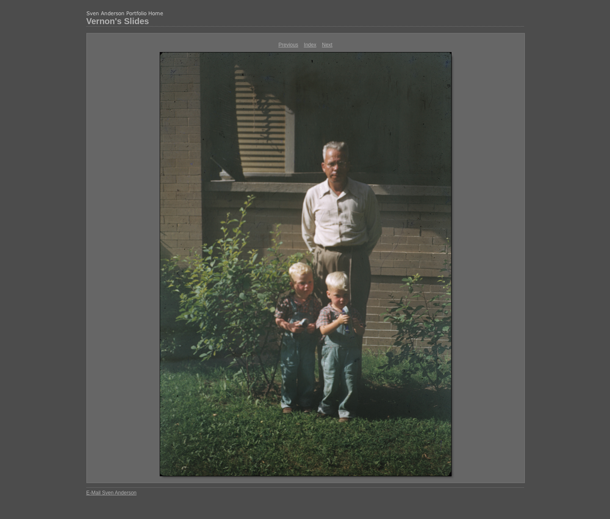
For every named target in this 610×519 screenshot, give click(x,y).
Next (327, 45)
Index (310, 45)
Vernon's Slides (117, 21)
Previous (288, 45)
